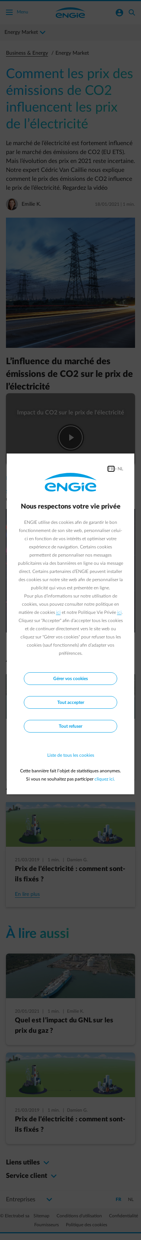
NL (120, 469)
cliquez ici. (104, 779)
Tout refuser (70, 726)
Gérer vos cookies (70, 678)
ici (58, 612)
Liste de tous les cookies (70, 755)
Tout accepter (70, 702)
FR (111, 469)
